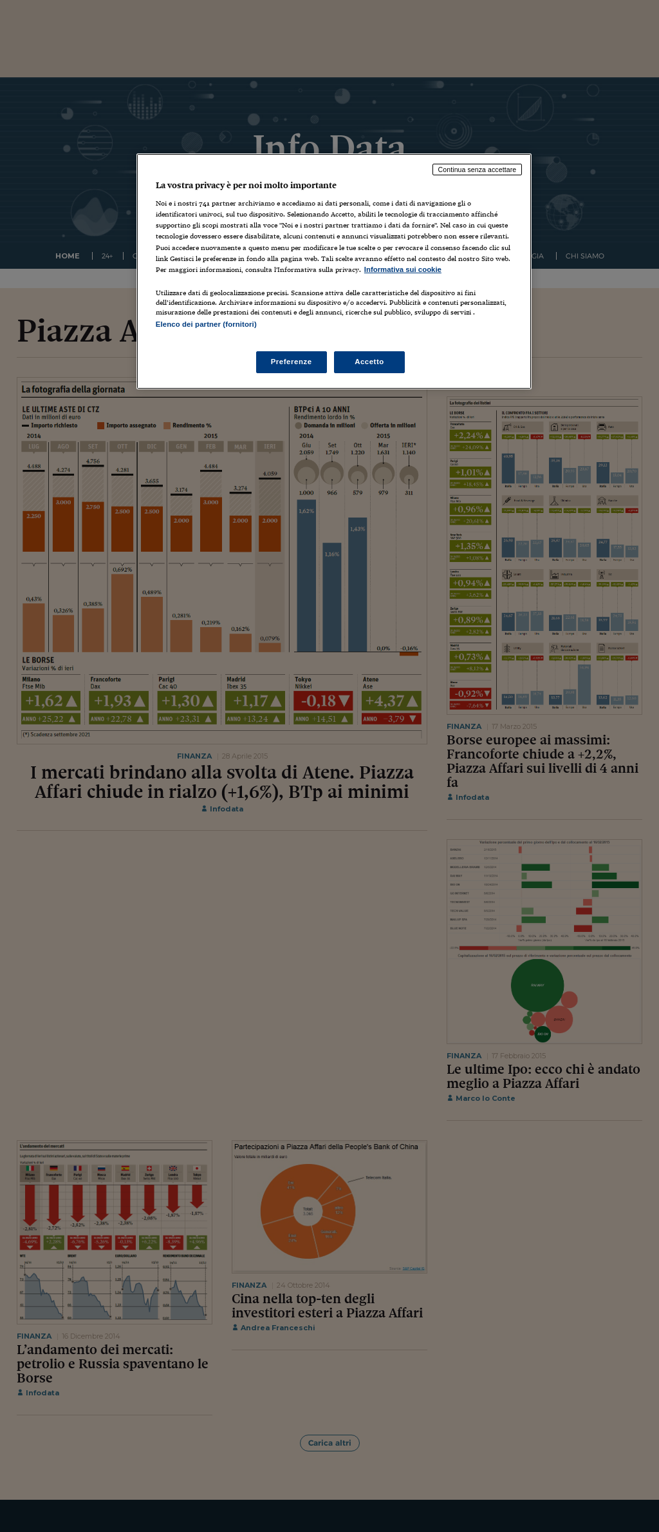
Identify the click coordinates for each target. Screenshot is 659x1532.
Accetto (369, 361)
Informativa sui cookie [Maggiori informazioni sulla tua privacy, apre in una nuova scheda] (402, 269)
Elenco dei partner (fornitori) (206, 324)
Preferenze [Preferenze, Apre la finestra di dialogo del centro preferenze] (291, 361)
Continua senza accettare (477, 169)
